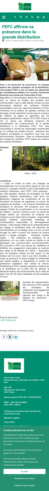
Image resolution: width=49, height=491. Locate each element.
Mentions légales (12, 418)
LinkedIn (38, 17)
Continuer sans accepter (24, 485)
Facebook (15, 17)
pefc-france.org (8, 320)
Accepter (24, 471)
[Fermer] (46, 430)
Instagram (21, 17)
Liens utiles (9, 422)
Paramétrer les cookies (24, 478)
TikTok (26, 17)
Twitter (32, 17)
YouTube (44, 17)
